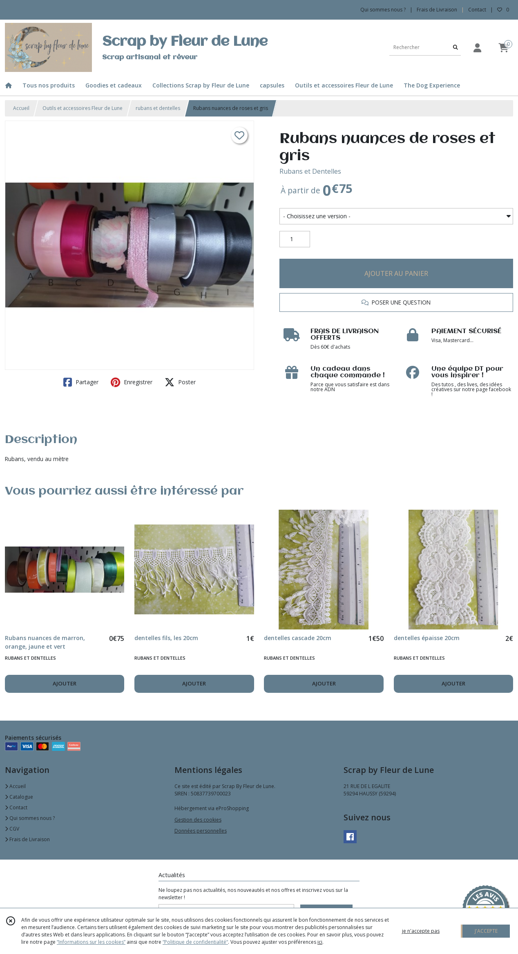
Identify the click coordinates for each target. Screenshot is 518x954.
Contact (477, 9)
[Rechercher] (455, 47)
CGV (12, 828)
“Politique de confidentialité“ (195, 941)
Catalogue (19, 796)
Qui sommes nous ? (30, 818)
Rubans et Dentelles (310, 171)
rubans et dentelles (158, 108)
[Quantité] (294, 239)
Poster (180, 382)
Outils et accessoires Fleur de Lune (82, 108)
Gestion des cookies (197, 819)
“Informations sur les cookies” (91, 941)
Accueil (21, 108)
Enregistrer (131, 382)
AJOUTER (64, 683)
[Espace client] (477, 48)
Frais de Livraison (27, 839)
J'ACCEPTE (486, 930)
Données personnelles (200, 830)
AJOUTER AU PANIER (396, 273)
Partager (80, 382)
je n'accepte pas (421, 930)
